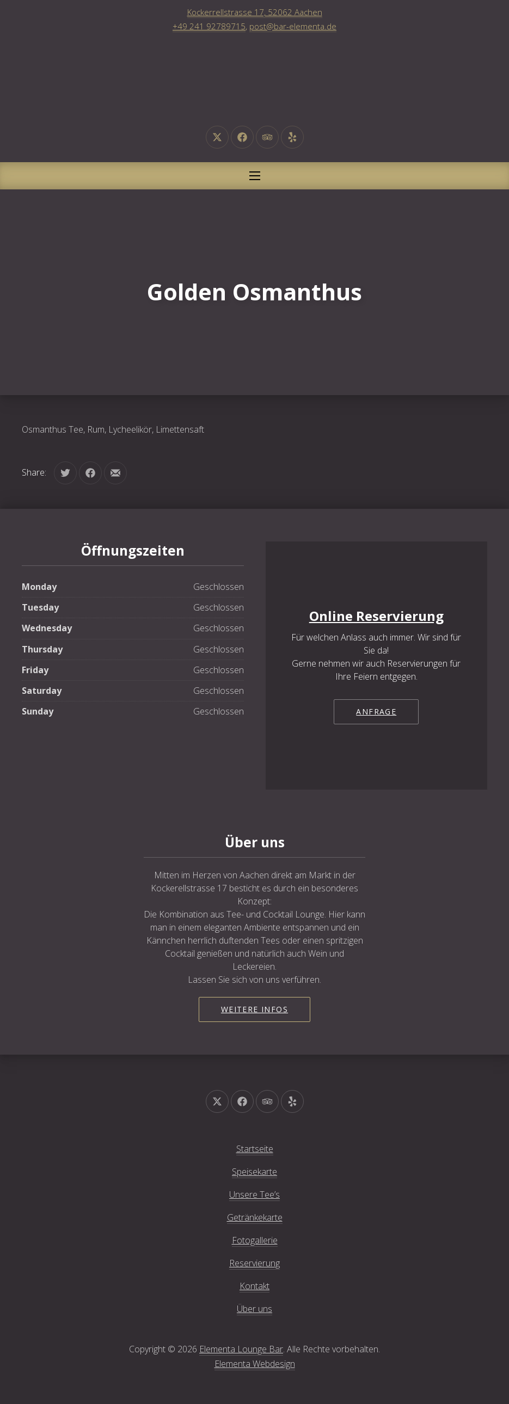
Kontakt (254, 1286)
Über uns (254, 1309)
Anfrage (376, 711)
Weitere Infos (254, 1009)
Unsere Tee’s (254, 1194)
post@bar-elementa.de (292, 26)
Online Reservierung (376, 616)
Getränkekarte (255, 1217)
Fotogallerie (255, 1240)
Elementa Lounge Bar (241, 1349)
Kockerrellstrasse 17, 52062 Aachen (254, 12)
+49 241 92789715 (209, 26)
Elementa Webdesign (254, 1364)
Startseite (254, 1149)
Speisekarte (254, 1172)
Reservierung (254, 1263)
